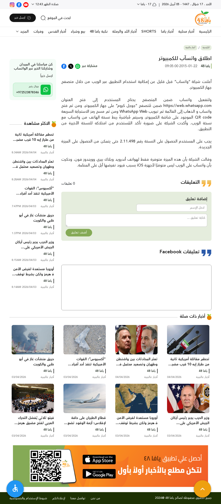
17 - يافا (148, 4)
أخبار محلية (186, 31)
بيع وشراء (78, 31)
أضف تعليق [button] (79, 232)
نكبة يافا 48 (98, 31)
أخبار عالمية (190, 47)
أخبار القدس (57, 31)
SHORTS (148, 31)
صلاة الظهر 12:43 (46, 4)
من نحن (95, 498)
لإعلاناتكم (58, 498)
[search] (55, 18)
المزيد (24, 31)
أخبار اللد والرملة (124, 31)
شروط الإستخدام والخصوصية (28, 498)
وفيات (38, 31)
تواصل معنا (77, 498)
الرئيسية (205, 31)
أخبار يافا (167, 31)
